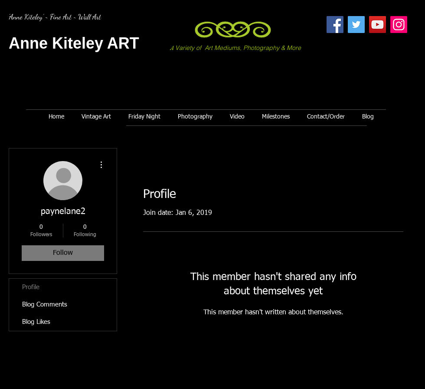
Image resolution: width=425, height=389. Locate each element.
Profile (30, 287)
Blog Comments (44, 304)
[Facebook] (335, 24)
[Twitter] (356, 24)
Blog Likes (36, 322)
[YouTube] (377, 24)
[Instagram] (398, 24)
